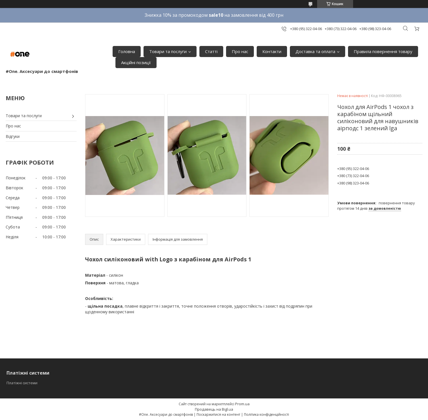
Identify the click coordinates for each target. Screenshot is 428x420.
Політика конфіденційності (266, 414)
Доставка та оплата (315, 51)
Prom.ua (242, 403)
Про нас (240, 51)
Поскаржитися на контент (218, 414)
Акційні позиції (136, 62)
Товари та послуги (168, 51)
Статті (211, 51)
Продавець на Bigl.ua (214, 409)
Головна (126, 51)
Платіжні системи (22, 382)
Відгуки (13, 136)
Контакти (271, 51)
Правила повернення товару (383, 51)
